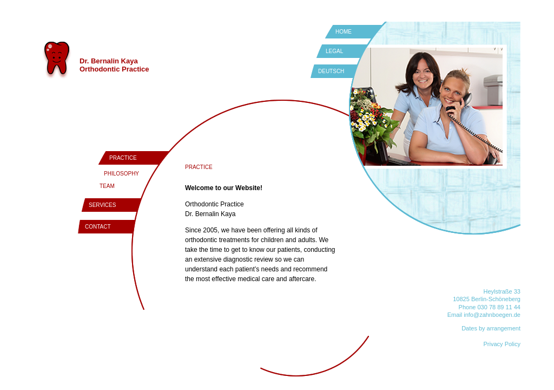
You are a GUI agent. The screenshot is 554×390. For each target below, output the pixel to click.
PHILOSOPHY (121, 174)
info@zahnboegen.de (492, 314)
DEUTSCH (331, 71)
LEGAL (334, 51)
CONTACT (98, 227)
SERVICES (102, 205)
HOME (343, 32)
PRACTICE (123, 158)
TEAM (107, 186)
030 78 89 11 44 (498, 307)
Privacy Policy (502, 344)
